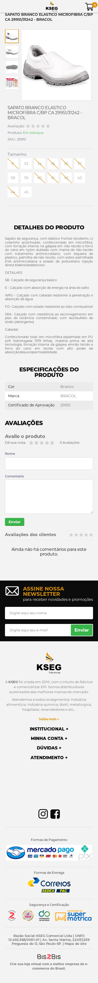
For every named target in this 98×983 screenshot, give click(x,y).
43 (79, 177)
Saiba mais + (49, 719)
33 (26, 163)
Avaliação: (16, 126)
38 (13, 177)
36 (66, 163)
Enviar (15, 522)
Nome (10, 454)
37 (79, 163)
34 (39, 163)
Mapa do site (75, 943)
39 (26, 177)
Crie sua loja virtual (25, 964)
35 (53, 163)
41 (53, 177)
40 (39, 177)
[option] (11, 36)
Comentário (14, 476)
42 (66, 177)
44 (12, 192)
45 (26, 192)
